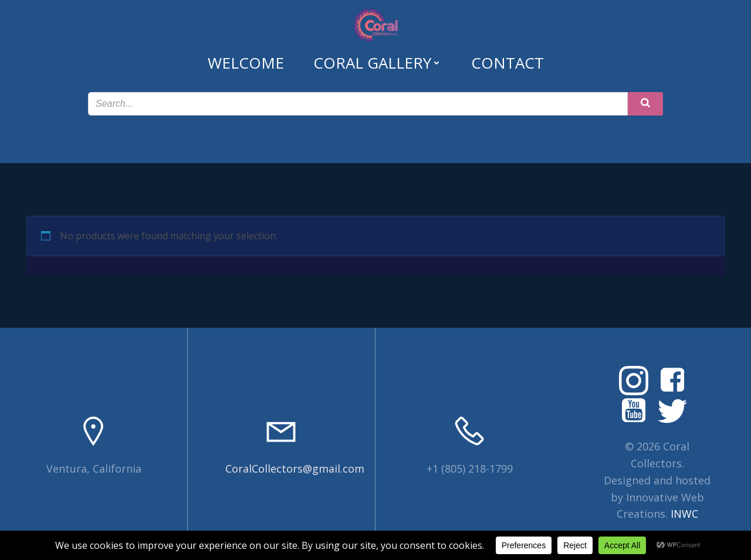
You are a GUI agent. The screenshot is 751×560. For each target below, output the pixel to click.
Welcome (246, 62)
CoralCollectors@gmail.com (294, 468)
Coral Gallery (377, 62)
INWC (684, 514)
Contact (507, 62)
